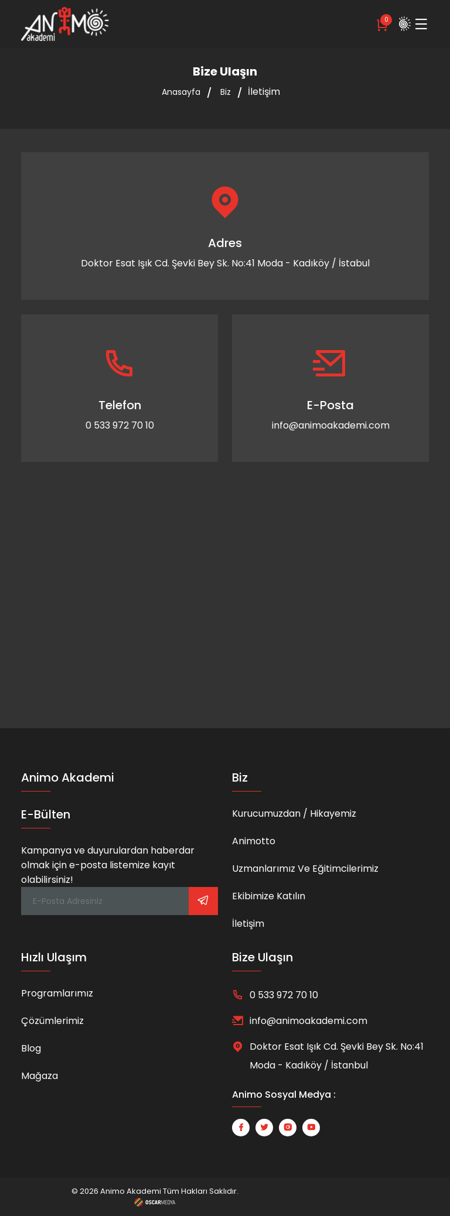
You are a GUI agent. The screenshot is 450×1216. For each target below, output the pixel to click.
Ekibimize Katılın (268, 896)
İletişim (248, 923)
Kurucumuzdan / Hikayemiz (294, 813)
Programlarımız (57, 993)
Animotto (253, 841)
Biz (225, 92)
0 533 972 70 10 (120, 425)
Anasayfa (181, 92)
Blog (31, 1048)
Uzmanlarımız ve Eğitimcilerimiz (305, 868)
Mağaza (39, 1076)
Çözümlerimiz (52, 1020)
